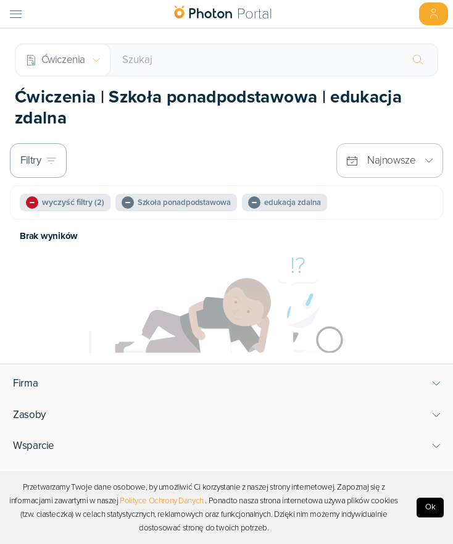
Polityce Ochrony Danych (162, 501)
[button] (227, 383)
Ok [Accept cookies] (430, 507)
